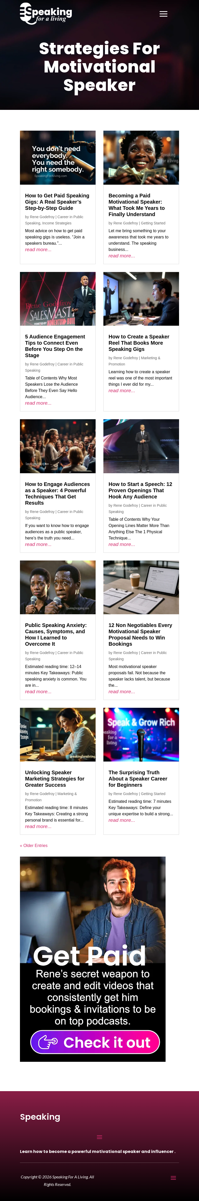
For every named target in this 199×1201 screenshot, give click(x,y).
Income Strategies (57, 223)
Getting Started (153, 223)
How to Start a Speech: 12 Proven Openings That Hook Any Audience (140, 490)
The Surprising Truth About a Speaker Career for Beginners (138, 779)
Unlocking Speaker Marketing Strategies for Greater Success (54, 779)
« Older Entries (34, 845)
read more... (38, 249)
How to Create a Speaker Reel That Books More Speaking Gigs (139, 343)
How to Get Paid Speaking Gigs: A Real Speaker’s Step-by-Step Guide (57, 202)
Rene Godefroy (42, 217)
